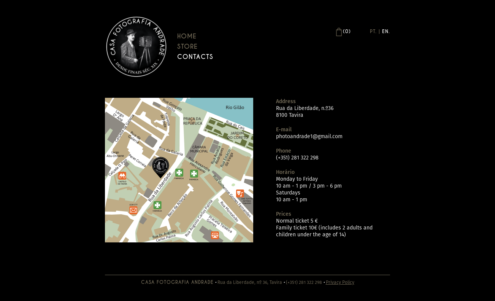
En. (386, 32)
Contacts (195, 57)
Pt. (373, 32)
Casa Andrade (136, 46)
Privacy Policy (340, 282)
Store (187, 47)
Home (187, 36)
